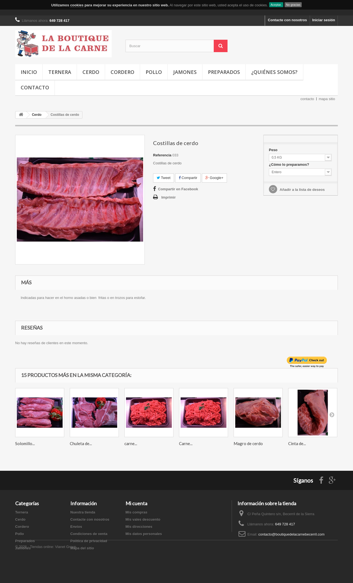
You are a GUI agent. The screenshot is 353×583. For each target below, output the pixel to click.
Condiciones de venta (88, 534)
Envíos (76, 527)
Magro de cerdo (248, 443)
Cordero (122, 72)
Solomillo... (25, 443)
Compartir (188, 178)
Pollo (154, 72)
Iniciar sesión (323, 20)
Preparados (224, 72)
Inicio (29, 72)
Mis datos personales (143, 534)
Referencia (162, 155)
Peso (274, 150)
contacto (307, 99)
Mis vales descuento (142, 519)
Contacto (35, 87)
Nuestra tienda (82, 512)
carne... (130, 443)
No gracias (293, 4)
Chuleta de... (81, 443)
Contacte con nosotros (287, 20)
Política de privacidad (88, 541)
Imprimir (168, 197)
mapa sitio (327, 99)
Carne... (185, 443)
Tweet (163, 178)
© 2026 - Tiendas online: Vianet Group (45, 568)
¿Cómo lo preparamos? (289, 164)
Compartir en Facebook (178, 189)
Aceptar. (276, 4)
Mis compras (136, 512)
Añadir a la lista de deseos (302, 190)
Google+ (214, 178)
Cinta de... (297, 443)
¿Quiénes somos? (274, 72)
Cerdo (90, 72)
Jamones (185, 72)
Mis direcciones (139, 527)
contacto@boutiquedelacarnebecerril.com (291, 534)
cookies (76, 5)
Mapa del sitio (82, 548)
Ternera (59, 72)
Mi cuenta (136, 503)
